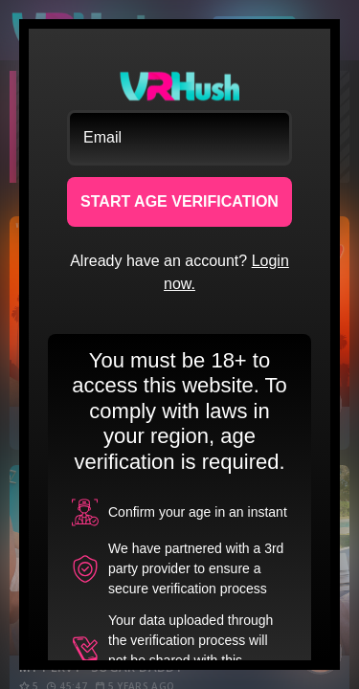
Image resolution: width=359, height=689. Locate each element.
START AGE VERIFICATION (179, 201)
